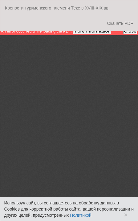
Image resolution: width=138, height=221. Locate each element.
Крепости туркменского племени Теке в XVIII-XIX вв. (57, 8)
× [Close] (126, 214)
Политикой (80, 215)
